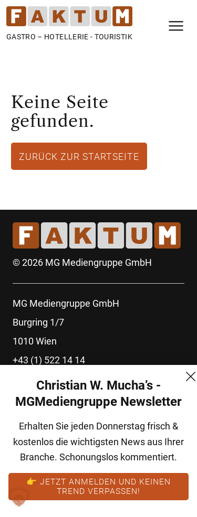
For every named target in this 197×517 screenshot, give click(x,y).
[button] (19, 498)
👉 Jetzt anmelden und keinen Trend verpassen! (98, 486)
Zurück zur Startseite (79, 156)
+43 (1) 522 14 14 (49, 359)
